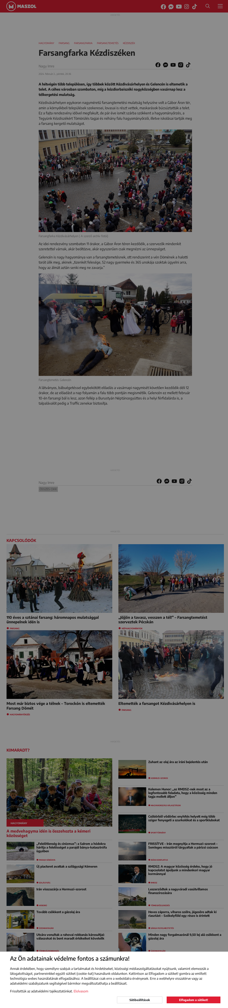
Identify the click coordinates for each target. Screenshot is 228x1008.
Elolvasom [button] (81, 991)
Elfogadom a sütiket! (193, 1000)
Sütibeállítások (139, 1000)
